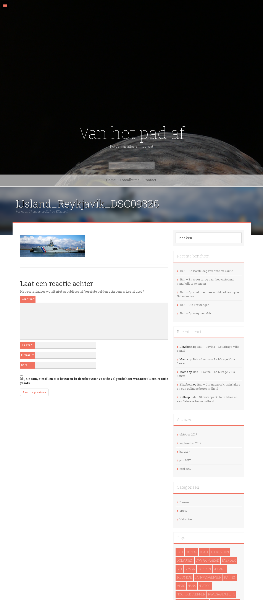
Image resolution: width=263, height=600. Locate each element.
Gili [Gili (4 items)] (179, 569)
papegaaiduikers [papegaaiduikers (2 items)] (221, 594)
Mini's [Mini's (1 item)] (181, 586)
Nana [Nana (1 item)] (192, 586)
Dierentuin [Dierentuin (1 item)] (220, 552)
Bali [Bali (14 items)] (180, 552)
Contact (150, 180)
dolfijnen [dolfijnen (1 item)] (185, 560)
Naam (26, 345)
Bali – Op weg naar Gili (195, 313)
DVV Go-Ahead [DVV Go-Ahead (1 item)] (207, 560)
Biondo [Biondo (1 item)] (191, 552)
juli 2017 (184, 451)
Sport (183, 511)
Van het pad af (131, 133)
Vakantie (185, 519)
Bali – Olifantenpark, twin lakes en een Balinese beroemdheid (208, 386)
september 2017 (190, 443)
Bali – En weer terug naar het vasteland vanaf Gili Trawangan (205, 281)
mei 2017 (185, 469)
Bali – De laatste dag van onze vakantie (206, 271)
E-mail (27, 355)
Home (111, 180)
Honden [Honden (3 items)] (204, 569)
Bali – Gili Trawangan (194, 305)
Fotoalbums (129, 180)
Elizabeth (62, 211)
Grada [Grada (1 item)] (190, 569)
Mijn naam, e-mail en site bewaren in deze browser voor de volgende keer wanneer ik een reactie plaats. (94, 381)
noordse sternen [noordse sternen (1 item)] (191, 594)
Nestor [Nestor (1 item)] (205, 586)
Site (24, 365)
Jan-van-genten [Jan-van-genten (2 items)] (208, 577)
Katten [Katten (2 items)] (230, 577)
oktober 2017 (188, 434)
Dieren (184, 502)
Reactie (27, 299)
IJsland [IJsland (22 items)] (220, 569)
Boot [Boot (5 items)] (204, 552)
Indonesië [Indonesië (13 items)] (184, 577)
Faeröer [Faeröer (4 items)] (229, 560)
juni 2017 (185, 460)
